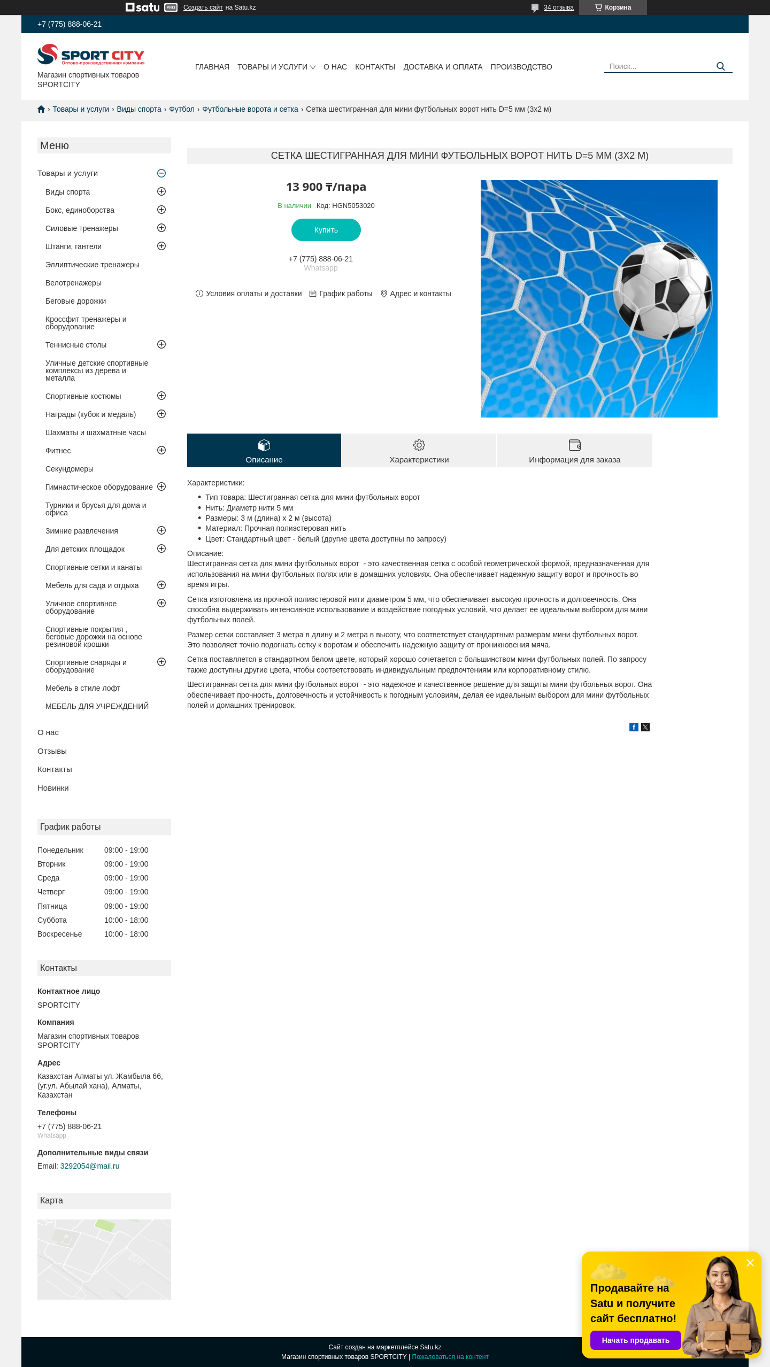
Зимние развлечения (81, 531)
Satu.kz (430, 1347)
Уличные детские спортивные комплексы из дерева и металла (96, 370)
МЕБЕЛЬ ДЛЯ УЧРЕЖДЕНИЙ (97, 706)
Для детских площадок (85, 549)
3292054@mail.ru (90, 1166)
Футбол (182, 109)
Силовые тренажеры (81, 228)
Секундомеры (69, 469)
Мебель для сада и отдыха (91, 585)
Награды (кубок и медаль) (90, 414)
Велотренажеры (73, 283)
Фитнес (58, 450)
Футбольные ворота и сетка (250, 109)
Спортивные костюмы (83, 396)
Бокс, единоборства (79, 210)
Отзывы (52, 750)
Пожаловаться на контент (450, 1357)
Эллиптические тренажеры (92, 264)
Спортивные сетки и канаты (93, 567)
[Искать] (721, 66)
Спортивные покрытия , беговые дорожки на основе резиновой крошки (93, 636)
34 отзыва (559, 7)
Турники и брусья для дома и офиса (96, 509)
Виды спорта (139, 109)
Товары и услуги (272, 67)
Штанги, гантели (73, 246)
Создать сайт (203, 7)
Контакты (375, 67)
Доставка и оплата (443, 67)
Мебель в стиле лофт (82, 688)
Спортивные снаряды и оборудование (86, 666)
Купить (326, 230)
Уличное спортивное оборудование (81, 607)
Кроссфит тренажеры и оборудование (86, 323)
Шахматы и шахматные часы (95, 432)
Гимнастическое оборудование (99, 487)
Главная (212, 67)
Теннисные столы (75, 345)
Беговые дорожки (75, 301)
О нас (335, 67)
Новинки (53, 787)
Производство (521, 67)
